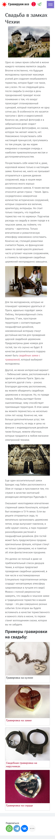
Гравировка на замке (19, 720)
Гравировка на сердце (19, 805)
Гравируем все (18, 4)
